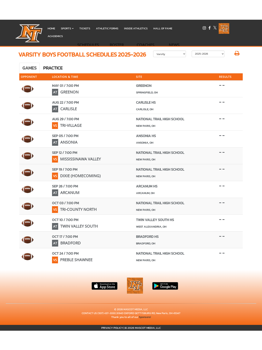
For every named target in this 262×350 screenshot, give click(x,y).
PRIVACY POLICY (112, 327)
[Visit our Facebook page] (209, 28)
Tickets (84, 28)
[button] (67, 28)
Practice (53, 68)
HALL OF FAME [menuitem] (162, 28)
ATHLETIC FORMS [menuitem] (107, 28)
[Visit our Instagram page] (204, 28)
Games (29, 68)
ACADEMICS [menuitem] (55, 36)
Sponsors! (145, 317)
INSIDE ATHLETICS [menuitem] (136, 28)
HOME (51, 28)
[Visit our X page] (215, 28)
